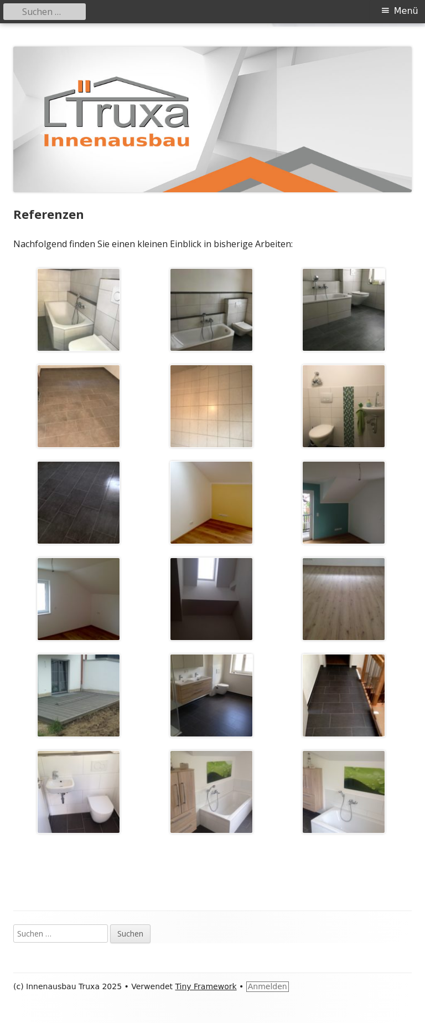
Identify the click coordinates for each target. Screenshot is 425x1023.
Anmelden (267, 986)
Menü (406, 11)
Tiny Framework (205, 986)
